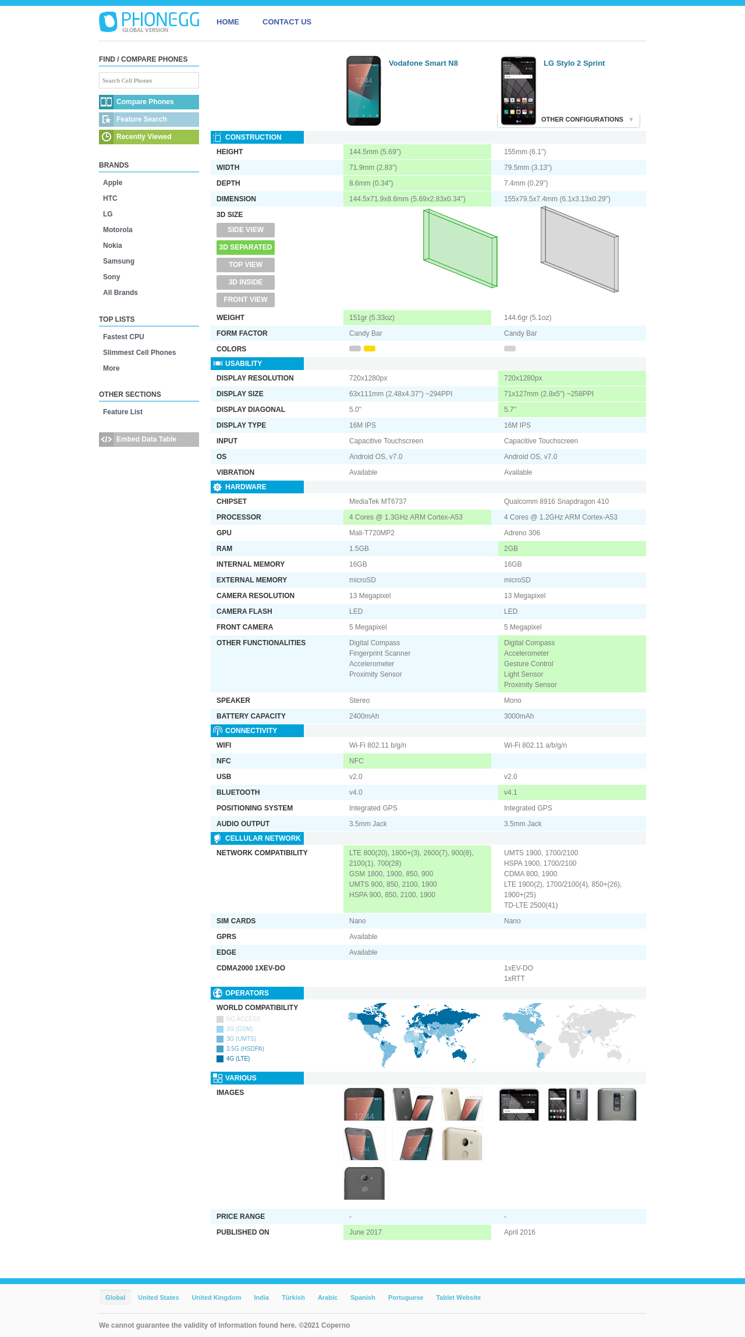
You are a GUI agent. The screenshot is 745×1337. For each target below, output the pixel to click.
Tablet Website (458, 1297)
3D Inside (246, 282)
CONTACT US (286, 21)
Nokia (112, 245)
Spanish (362, 1297)
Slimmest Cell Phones (139, 353)
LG (108, 214)
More (111, 368)
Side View (246, 230)
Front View (245, 300)
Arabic (328, 1297)
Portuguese (406, 1297)
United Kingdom (217, 1297)
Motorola (118, 230)
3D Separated (245, 247)
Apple (112, 183)
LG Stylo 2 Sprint (574, 63)
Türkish (293, 1297)
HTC (110, 198)
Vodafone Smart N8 (423, 63)
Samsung (118, 261)
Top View (245, 265)
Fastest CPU (123, 337)
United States (158, 1297)
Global (115, 1297)
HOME (228, 21)
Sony (111, 277)
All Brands (120, 293)
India (261, 1297)
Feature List (123, 412)
